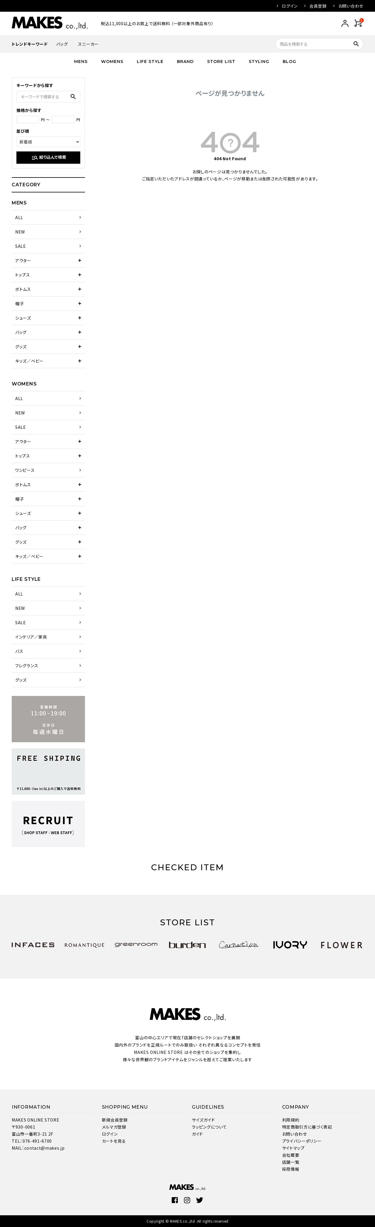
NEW (20, 232)
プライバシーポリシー (302, 1141)
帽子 (19, 303)
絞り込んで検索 (48, 157)
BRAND (185, 61)
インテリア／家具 (31, 637)
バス (19, 651)
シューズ (23, 318)
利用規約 (290, 1120)
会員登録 (318, 6)
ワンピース (25, 470)
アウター (23, 260)
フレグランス (26, 665)
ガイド (197, 1134)
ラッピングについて (209, 1127)
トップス (22, 275)
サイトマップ (293, 1148)
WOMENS (112, 61)
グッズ (21, 346)
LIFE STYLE (150, 61)
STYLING (259, 61)
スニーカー (88, 44)
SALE (20, 246)
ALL (19, 217)
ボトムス (23, 289)
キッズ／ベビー (29, 361)
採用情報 (290, 1169)
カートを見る (114, 1141)
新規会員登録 (115, 1120)
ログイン (290, 6)
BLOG (289, 61)
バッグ (62, 44)
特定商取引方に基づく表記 (307, 1127)
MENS (81, 61)
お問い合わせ (350, 6)
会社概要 (290, 1155)
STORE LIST (221, 61)
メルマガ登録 (114, 1127)
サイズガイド (203, 1120)
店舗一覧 (290, 1162)
